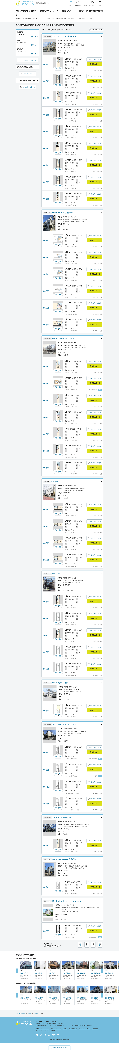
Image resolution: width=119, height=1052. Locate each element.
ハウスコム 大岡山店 (70, 70)
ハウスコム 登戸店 (70, 937)
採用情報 (53, 1030)
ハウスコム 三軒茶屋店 (71, 246)
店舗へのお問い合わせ (56, 1028)
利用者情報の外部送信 (84, 1028)
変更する (33, 36)
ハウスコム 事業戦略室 (71, 389)
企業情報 (46, 1030)
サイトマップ (39, 1030)
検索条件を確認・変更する (60, 1047)
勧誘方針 (65, 1028)
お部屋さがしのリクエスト (42, 1028)
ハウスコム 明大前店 (70, 515)
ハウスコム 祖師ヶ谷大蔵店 (72, 793)
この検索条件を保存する (28, 60)
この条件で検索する (29, 73)
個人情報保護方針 (73, 1028)
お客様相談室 (95, 1028)
